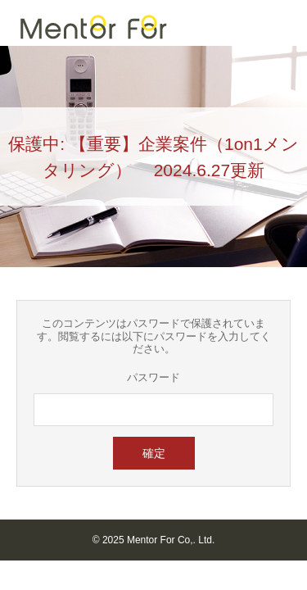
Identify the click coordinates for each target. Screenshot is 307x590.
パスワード (153, 377)
